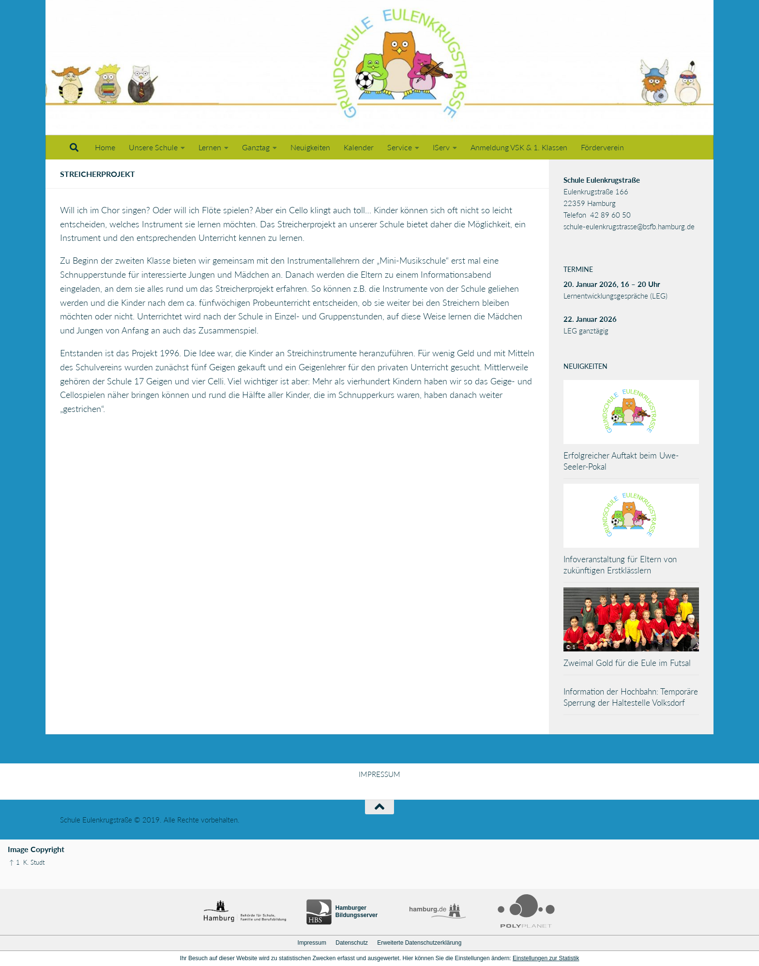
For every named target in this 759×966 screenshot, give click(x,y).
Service (399, 147)
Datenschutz (351, 942)
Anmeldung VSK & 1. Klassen (519, 147)
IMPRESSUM (379, 774)
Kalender (359, 147)
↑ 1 (14, 862)
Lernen (209, 147)
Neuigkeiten (310, 147)
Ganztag (256, 147)
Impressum (312, 942)
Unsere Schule (153, 147)
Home (105, 147)
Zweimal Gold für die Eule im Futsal (627, 663)
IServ (441, 147)
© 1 (571, 646)
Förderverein (602, 147)
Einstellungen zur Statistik (546, 958)
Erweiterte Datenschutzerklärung (419, 942)
